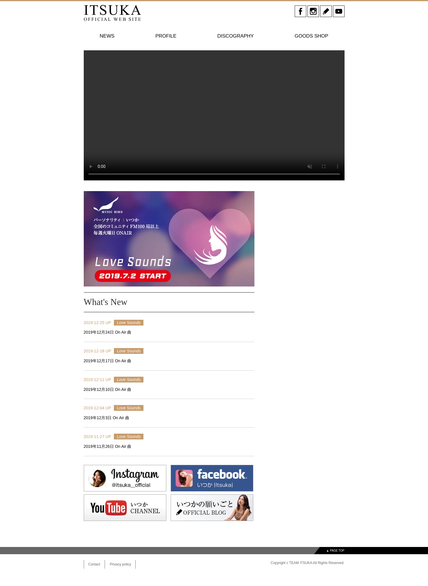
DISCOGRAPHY (235, 36)
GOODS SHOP (311, 36)
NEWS (107, 36)
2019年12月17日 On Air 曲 (108, 360)
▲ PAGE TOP (335, 550)
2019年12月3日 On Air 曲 (106, 417)
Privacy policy (120, 564)
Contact (94, 564)
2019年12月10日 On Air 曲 (108, 389)
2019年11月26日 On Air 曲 (108, 446)
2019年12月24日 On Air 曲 (108, 332)
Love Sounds (129, 322)
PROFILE (165, 36)
